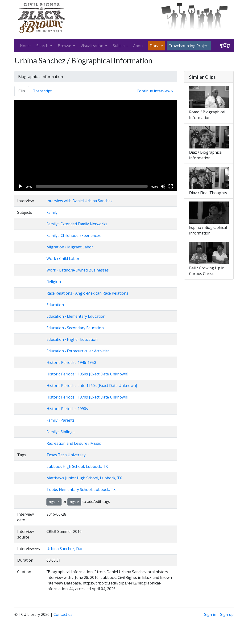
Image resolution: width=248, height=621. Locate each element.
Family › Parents (60, 420)
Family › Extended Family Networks (76, 223)
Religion (53, 281)
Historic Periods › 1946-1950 (71, 362)
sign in (74, 502)
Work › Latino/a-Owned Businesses (77, 270)
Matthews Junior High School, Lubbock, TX (84, 478)
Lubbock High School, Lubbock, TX (77, 466)
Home (25, 45)
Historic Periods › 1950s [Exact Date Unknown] (87, 374)
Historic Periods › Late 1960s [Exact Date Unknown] (91, 385)
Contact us (63, 614)
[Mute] (163, 186)
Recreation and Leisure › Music (73, 443)
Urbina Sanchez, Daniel (66, 548)
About (138, 45)
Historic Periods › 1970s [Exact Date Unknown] (87, 397)
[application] (95, 145)
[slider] (92, 186)
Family (52, 212)
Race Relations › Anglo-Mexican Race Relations (87, 293)
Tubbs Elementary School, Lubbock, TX (81, 489)
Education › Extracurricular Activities (78, 351)
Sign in (210, 614)
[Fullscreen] (170, 186)
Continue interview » (155, 91)
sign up (54, 502)
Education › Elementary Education (75, 316)
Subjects (120, 45)
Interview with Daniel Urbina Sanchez (79, 200)
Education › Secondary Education (75, 327)
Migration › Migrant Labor (69, 247)
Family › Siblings (60, 431)
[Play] (20, 186)
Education (55, 304)
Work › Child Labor (62, 258)
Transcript (42, 91)
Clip (21, 91)
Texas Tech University (66, 454)
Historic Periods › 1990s (67, 408)
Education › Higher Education (72, 339)
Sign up (227, 614)
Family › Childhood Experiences (73, 235)
